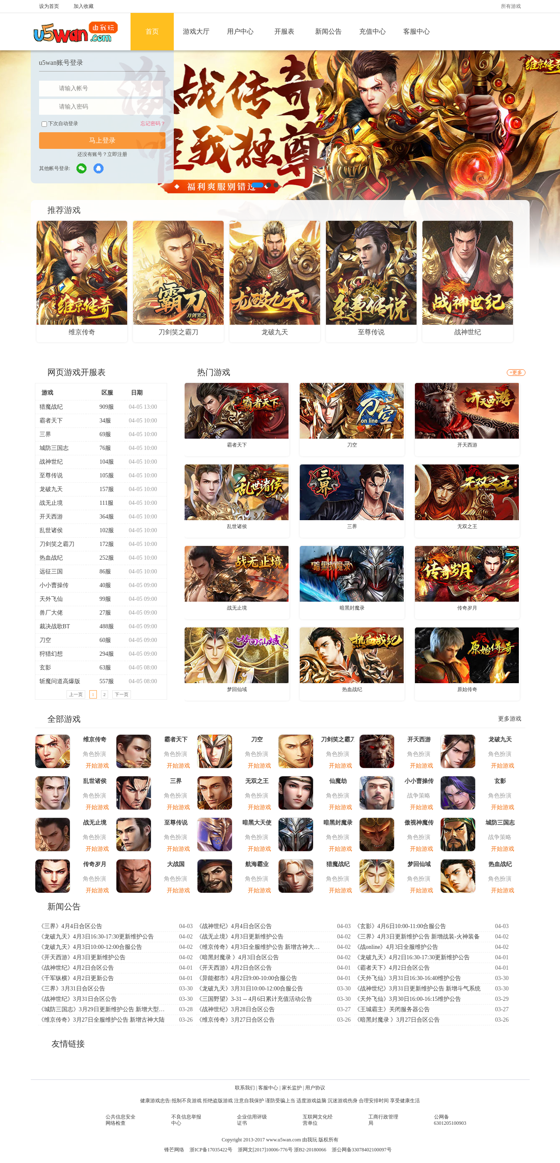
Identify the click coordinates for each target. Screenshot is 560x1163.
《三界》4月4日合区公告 (70, 926)
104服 (103, 462)
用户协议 (315, 1088)
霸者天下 (51, 420)
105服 (103, 475)
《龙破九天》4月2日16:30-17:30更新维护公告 (412, 957)
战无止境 (51, 503)
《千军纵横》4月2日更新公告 (76, 978)
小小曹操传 (54, 585)
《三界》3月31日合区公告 (71, 988)
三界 (45, 434)
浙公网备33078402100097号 (362, 1150)
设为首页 (49, 6)
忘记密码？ (153, 123)
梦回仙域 (237, 689)
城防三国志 (54, 448)
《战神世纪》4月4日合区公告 (234, 926)
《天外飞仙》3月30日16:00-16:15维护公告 (407, 999)
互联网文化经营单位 (318, 1120)
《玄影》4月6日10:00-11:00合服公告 (400, 926)
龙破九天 (51, 489)
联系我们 (245, 1088)
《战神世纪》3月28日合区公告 (235, 1009)
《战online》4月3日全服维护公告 (396, 947)
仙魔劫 (338, 781)
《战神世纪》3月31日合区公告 (77, 999)
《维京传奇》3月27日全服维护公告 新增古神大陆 (101, 1020)
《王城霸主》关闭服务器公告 (392, 1009)
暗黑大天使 (256, 823)
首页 (152, 31)
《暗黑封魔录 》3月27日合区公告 (397, 1020)
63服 (101, 667)
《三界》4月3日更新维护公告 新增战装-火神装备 (417, 936)
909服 (103, 407)
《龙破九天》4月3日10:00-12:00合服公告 (90, 947)
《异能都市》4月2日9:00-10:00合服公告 (246, 978)
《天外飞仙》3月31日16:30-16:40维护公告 (407, 978)
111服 (102, 503)
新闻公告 (328, 31)
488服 (103, 626)
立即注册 (117, 154)
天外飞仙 (51, 599)
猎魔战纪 (51, 407)
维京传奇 (94, 739)
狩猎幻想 (51, 654)
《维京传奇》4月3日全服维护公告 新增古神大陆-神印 (260, 947)
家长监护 (292, 1088)
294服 (103, 654)
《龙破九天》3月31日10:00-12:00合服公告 (249, 988)
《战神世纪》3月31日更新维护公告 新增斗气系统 (417, 988)
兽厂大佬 (51, 613)
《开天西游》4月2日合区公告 (234, 968)
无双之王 (467, 526)
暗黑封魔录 (352, 608)
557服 (103, 681)
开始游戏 (97, 766)
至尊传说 (51, 475)
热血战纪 (51, 558)
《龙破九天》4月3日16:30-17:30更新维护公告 (96, 936)
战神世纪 (51, 462)
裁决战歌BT (54, 626)
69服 (101, 434)
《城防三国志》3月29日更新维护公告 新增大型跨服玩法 (102, 1009)
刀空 (45, 640)
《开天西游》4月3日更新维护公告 (82, 957)
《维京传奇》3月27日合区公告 (235, 1020)
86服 (101, 571)
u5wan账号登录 (61, 62)
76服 (101, 448)
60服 (101, 640)
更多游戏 (509, 719)
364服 (103, 517)
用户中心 (240, 31)
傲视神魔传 (419, 823)
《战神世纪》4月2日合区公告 (76, 968)
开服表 (284, 31)
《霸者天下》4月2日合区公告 (392, 968)
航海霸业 (257, 864)
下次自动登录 (60, 124)
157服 (103, 489)
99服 (101, 599)
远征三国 (51, 571)
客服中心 (416, 31)
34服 (101, 420)
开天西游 (51, 517)
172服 (103, 544)
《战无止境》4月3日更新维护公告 (240, 936)
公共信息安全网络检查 (121, 1120)
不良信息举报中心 (186, 1120)
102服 (103, 530)
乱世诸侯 (51, 530)
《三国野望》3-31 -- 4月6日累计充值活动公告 (254, 999)
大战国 (176, 864)
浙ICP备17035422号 (211, 1150)
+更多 (516, 372)
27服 (101, 613)
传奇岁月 (467, 608)
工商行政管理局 (383, 1120)
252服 (103, 558)
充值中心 (372, 31)
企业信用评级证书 (252, 1120)
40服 (101, 585)
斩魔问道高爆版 (59, 681)
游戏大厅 (196, 31)
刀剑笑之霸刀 (56, 544)
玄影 (45, 667)
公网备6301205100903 (450, 1120)
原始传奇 (467, 689)
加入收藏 (84, 6)
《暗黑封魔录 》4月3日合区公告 (237, 957)
